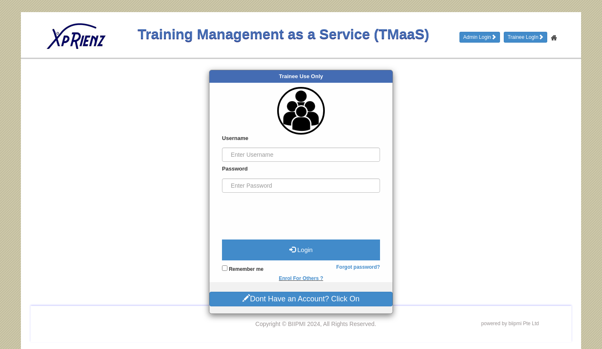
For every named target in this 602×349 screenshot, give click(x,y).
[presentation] (285, 212)
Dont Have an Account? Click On (301, 298)
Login (301, 249)
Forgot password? (358, 267)
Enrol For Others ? (301, 278)
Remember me (242, 268)
